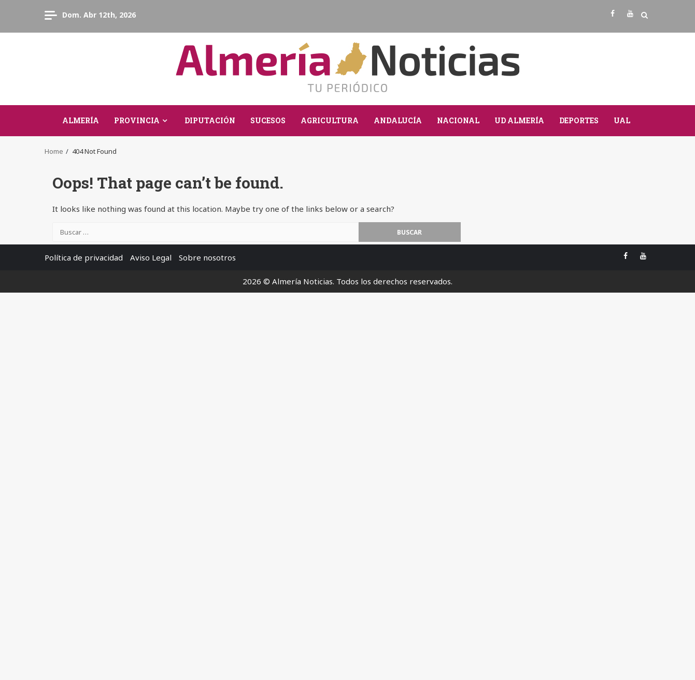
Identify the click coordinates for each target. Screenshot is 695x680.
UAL (622, 120)
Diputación (210, 120)
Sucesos (268, 120)
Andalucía (398, 120)
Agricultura (330, 120)
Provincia (137, 120)
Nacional (458, 120)
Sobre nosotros (207, 257)
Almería (80, 120)
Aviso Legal (151, 257)
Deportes (579, 120)
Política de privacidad (84, 257)
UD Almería (519, 120)
